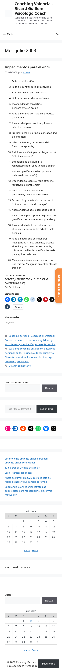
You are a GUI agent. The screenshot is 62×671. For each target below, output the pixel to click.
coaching (14, 348)
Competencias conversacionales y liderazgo (29, 340)
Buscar (49, 388)
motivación (35, 357)
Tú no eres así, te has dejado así (22, 467)
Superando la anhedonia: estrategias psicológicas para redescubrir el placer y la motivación (28, 490)
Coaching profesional (43, 335)
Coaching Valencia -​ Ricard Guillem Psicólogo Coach (34, 8)
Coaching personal (19, 335)
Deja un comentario (20, 365)
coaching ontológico (31, 348)
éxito (18, 352)
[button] (57, 34)
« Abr (27, 550)
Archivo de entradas (18, 567)
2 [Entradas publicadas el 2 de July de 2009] (31, 521)
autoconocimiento (43, 352)
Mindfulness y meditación (19, 344)
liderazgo (48, 357)
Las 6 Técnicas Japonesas (19, 472)
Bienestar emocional (16, 357)
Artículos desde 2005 (16, 382)
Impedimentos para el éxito (27, 67)
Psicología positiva (45, 344)
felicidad (27, 352)
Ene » (35, 550)
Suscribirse (46, 408)
